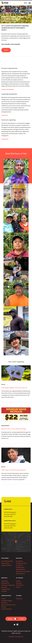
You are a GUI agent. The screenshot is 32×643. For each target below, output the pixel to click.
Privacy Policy (5, 563)
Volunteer (19, 583)
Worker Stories (20, 573)
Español (22, 619)
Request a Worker (6, 565)
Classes (3, 598)
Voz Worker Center (21, 563)
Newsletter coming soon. (16, 636)
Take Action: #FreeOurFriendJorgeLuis (13, 470)
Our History (19, 565)
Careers (18, 587)
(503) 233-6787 (8, 528)
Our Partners (4, 139)
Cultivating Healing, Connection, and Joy (14, 388)
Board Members (20, 569)
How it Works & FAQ (7, 561)
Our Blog (4, 591)
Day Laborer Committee (23, 571)
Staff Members (20, 567)
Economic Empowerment (7, 89)
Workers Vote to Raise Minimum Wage (13, 429)
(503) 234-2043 (8, 516)
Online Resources (6, 609)
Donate (6, 50)
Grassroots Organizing (8, 585)
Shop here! (19, 598)
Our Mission (4, 115)
